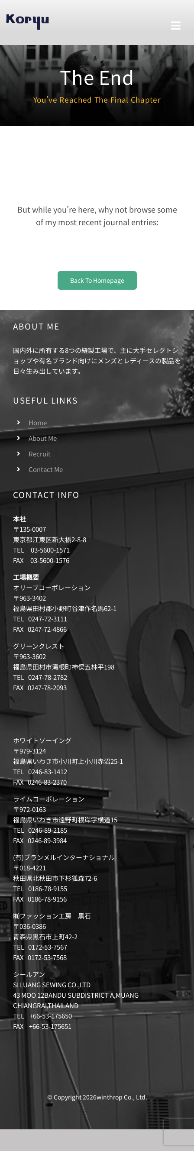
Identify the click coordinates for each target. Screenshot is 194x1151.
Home (38, 422)
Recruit (40, 453)
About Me (43, 438)
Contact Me (46, 469)
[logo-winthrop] (27, 16)
